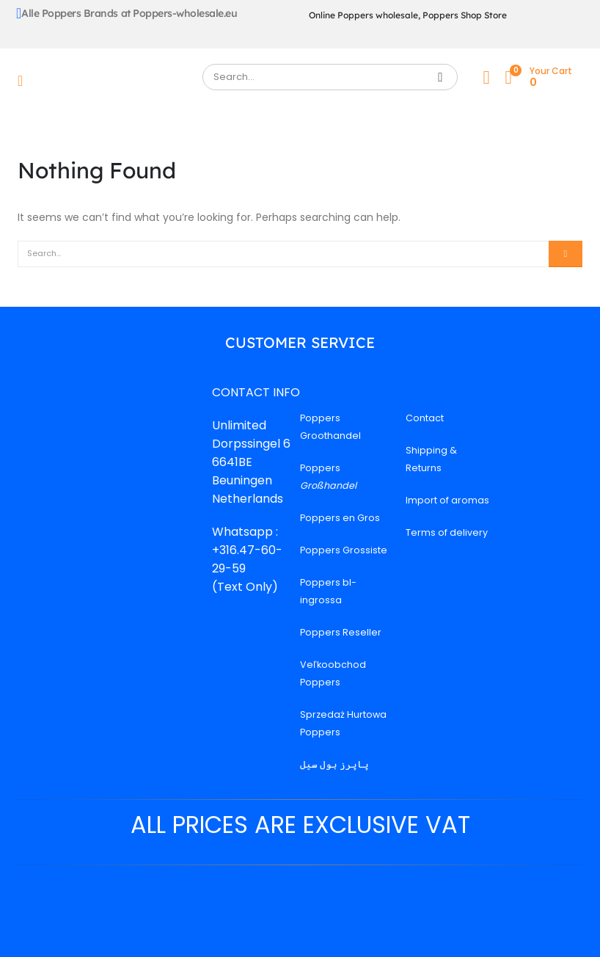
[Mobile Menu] (25, 80)
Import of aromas (447, 500)
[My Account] (486, 77)
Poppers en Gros (340, 518)
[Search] (440, 77)
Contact (425, 418)
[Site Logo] (111, 80)
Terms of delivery (447, 532)
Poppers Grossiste (343, 550)
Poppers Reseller (340, 632)
